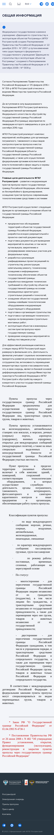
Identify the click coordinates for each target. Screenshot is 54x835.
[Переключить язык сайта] (28, 4)
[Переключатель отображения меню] (4, 4)
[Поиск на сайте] (10, 4)
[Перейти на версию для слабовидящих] (18, 4)
